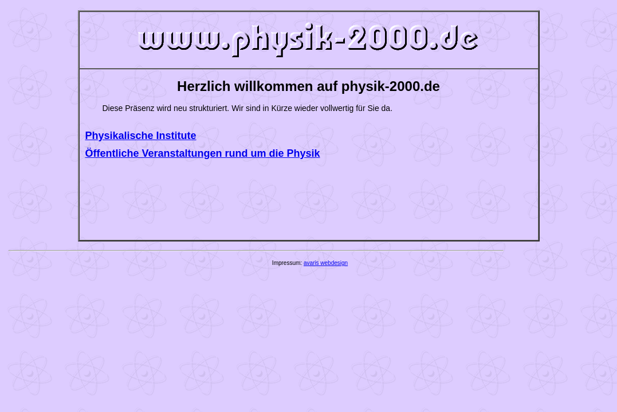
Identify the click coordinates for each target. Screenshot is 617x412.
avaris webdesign (326, 263)
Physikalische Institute (141, 135)
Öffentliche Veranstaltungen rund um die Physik (202, 153)
